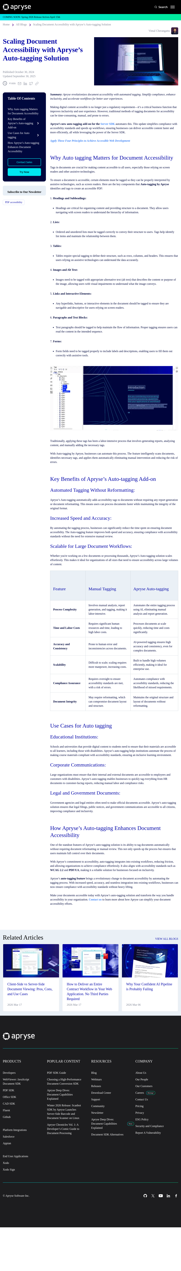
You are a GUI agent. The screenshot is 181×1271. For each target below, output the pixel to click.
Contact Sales (24, 170)
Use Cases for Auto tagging (20, 143)
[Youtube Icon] (161, 1236)
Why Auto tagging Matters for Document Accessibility (24, 119)
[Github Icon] (145, 1236)
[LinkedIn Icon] (168, 1236)
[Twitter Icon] (153, 1236)
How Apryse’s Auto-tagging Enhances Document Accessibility (22, 155)
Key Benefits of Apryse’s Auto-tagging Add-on (17, 131)
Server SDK (114, 131)
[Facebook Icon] (176, 1236)
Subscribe (24, 228)
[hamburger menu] (172, 7)
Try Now (24, 180)
